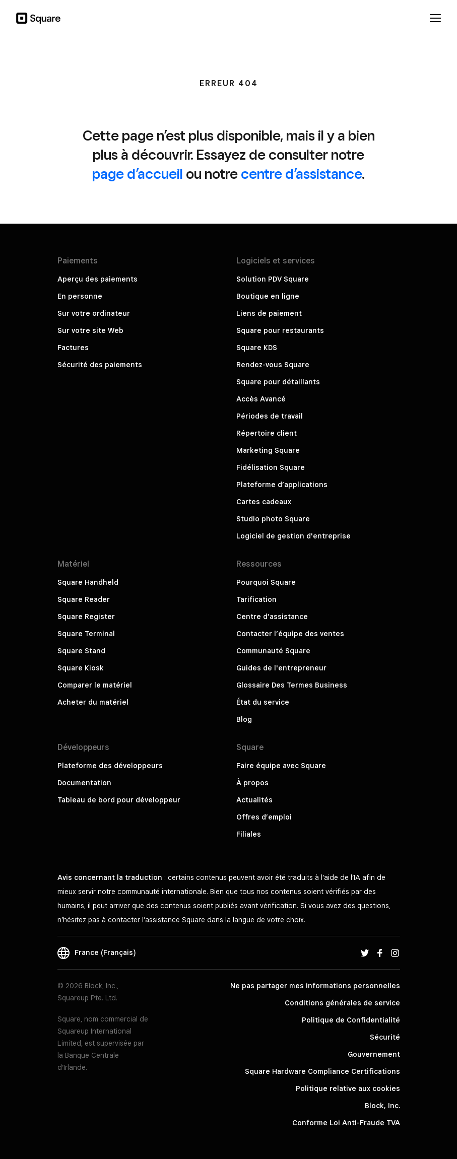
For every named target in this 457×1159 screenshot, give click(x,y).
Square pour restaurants (280, 330)
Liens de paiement (269, 313)
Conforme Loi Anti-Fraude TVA (346, 1123)
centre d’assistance (301, 173)
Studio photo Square (273, 519)
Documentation (84, 783)
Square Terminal (86, 634)
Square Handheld (87, 582)
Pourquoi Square (266, 582)
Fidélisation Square (270, 467)
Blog (244, 719)
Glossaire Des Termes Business (291, 685)
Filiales (248, 834)
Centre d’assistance (272, 616)
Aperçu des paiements (97, 279)
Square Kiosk (80, 668)
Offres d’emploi (264, 817)
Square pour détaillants (278, 382)
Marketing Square (268, 450)
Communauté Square (273, 651)
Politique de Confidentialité (351, 1020)
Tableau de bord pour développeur (118, 800)
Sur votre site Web (90, 330)
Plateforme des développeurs (110, 766)
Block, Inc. (382, 1106)
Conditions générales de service (342, 1003)
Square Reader (83, 599)
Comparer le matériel (94, 685)
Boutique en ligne (267, 296)
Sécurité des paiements (99, 365)
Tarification (256, 599)
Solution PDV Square (272, 279)
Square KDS (256, 348)
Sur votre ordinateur (93, 313)
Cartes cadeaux (263, 502)
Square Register (86, 616)
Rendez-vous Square (272, 365)
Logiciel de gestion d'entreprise (293, 536)
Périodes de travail (269, 416)
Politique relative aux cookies (348, 1088)
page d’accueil (137, 173)
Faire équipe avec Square (281, 766)
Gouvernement (374, 1054)
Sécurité (385, 1037)
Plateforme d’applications (282, 485)
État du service (262, 702)
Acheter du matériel (92, 702)
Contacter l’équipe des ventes (290, 634)
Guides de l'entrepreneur (281, 668)
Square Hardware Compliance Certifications (322, 1071)
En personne (79, 296)
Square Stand (81, 651)
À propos (252, 783)
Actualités (254, 800)
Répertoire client (266, 433)
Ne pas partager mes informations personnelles (315, 986)
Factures (73, 348)
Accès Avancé (261, 399)
